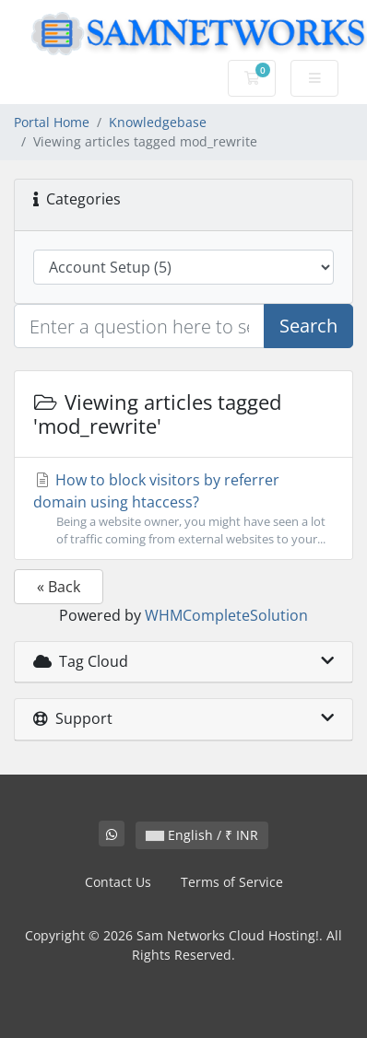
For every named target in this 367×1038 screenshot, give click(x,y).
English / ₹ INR (202, 835)
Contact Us (118, 882)
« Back (58, 587)
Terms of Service (232, 882)
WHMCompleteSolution (226, 615)
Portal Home (51, 122)
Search (308, 325)
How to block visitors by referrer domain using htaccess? (183, 509)
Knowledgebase (158, 122)
